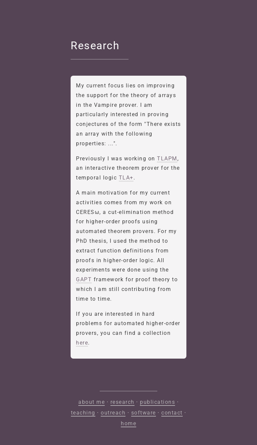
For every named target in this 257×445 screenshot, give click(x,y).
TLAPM (167, 158)
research (122, 402)
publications (157, 402)
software (143, 413)
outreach (113, 413)
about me (91, 402)
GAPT (84, 279)
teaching (83, 413)
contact (172, 413)
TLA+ (126, 177)
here (82, 343)
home (128, 423)
